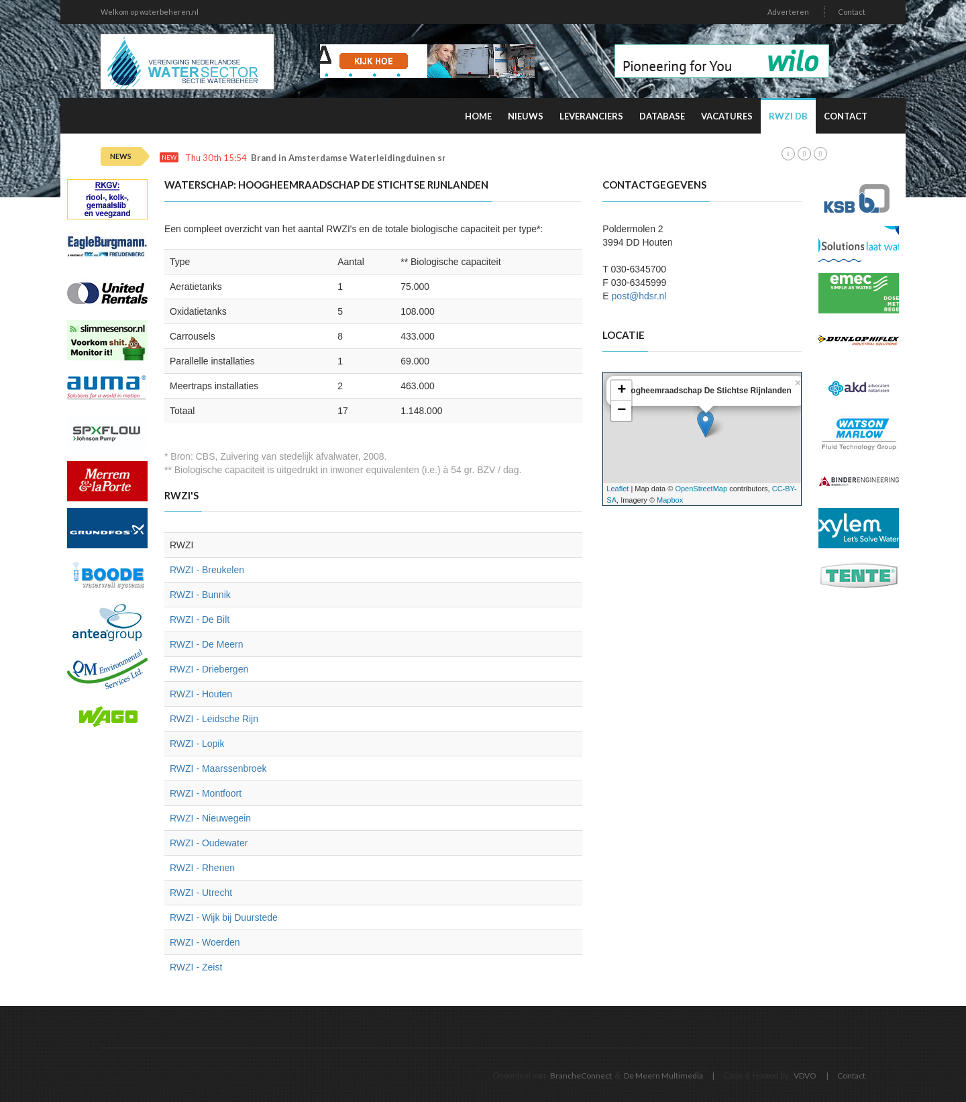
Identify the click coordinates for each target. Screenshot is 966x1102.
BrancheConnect (581, 1075)
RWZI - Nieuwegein (210, 818)
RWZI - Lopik (197, 743)
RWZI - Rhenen (202, 867)
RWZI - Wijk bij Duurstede (224, 917)
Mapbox (670, 500)
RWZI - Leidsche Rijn (214, 718)
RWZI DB (788, 116)
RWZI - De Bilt (199, 619)
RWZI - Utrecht (201, 892)
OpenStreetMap (701, 489)
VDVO (805, 1075)
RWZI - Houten (201, 694)
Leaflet (617, 489)
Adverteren (788, 11)
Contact (851, 11)
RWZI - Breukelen (207, 569)
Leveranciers (591, 116)
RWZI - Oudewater (209, 843)
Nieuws (525, 116)
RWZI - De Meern (206, 644)
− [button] (621, 411)
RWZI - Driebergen (209, 669)
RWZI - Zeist (196, 967)
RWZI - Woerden (205, 942)
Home (478, 116)
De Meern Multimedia (663, 1075)
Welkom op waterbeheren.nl (150, 11)
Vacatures (727, 116)
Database (662, 116)
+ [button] (621, 391)
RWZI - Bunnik (200, 594)
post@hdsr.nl (639, 296)
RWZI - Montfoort (205, 793)
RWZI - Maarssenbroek (218, 768)
